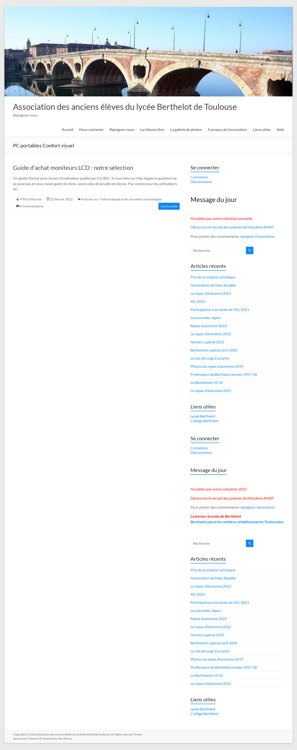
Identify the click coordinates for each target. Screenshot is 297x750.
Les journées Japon (205, 317)
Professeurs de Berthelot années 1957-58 (223, 374)
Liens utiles (262, 129)
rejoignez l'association (257, 236)
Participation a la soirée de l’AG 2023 (219, 309)
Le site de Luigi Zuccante (209, 358)
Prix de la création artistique (212, 277)
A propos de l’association (227, 129)
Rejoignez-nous (122, 129)
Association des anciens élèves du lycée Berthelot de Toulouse (125, 106)
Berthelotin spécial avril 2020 (213, 350)
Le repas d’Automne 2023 (210, 293)
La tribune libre (152, 129)
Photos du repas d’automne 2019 (216, 366)
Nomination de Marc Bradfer (213, 285)
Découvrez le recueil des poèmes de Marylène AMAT (232, 227)
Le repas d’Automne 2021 (210, 390)
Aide (280, 129)
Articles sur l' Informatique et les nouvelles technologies (121, 199)
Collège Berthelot (204, 420)
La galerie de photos (186, 129)
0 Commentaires (32, 206)
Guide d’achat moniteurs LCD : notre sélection (73, 167)
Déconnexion (201, 181)
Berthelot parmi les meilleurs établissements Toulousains (237, 521)
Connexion (199, 177)
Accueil (67, 129)
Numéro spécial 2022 (207, 342)
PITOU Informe (31, 199)
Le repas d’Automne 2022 (210, 334)
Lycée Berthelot (202, 416)
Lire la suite (169, 206)
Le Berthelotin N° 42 (206, 382)
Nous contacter (91, 129)
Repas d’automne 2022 (208, 325)
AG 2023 (197, 301)
